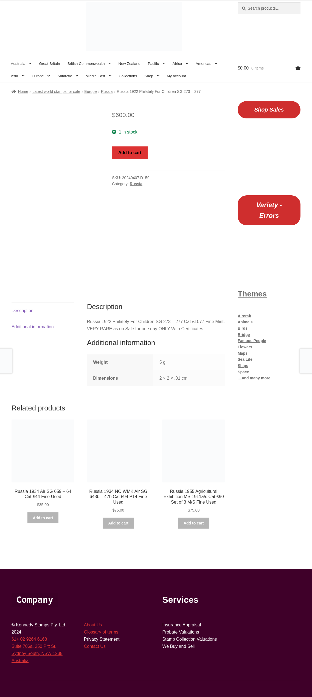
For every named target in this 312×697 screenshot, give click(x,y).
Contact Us (95, 646)
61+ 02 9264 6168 (29, 639)
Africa (177, 64)
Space (243, 372)
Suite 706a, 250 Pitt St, (34, 646)
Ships (243, 365)
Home (23, 91)
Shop (149, 76)
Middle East (95, 76)
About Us (93, 625)
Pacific (153, 64)
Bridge (244, 334)
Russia (107, 91)
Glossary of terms (101, 632)
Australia (18, 64)
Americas (203, 64)
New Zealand (129, 64)
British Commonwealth (86, 64)
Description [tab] (22, 310)
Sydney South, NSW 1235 (37, 653)
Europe (38, 76)
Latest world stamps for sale (56, 91)
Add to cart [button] (43, 518)
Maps (243, 353)
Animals (245, 322)
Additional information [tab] (33, 326)
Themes (252, 294)
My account (176, 76)
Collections (128, 76)
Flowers (245, 347)
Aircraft (244, 316)
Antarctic (64, 76)
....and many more (254, 378)
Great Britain (49, 64)
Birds (243, 328)
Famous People (252, 340)
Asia (14, 76)
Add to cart (129, 152)
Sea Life (245, 359)
